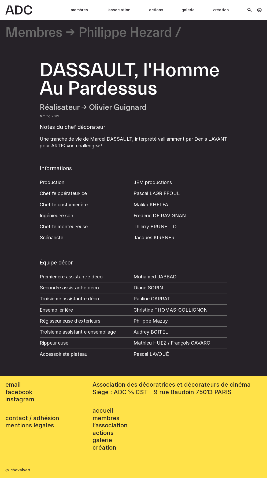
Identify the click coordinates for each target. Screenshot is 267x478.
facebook (18, 392)
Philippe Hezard (125, 33)
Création (221, 10)
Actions (156, 10)
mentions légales (29, 425)
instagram (19, 399)
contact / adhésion (32, 417)
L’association (118, 10)
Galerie (188, 10)
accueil (102, 410)
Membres (79, 10)
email (13, 384)
